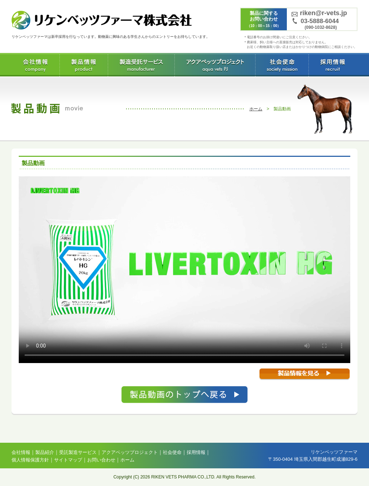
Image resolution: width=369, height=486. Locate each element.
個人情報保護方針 (30, 460)
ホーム (255, 108)
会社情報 (35, 64)
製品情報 (84, 64)
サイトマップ (68, 460)
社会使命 (281, 64)
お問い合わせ (101, 460)
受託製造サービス (141, 64)
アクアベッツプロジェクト (214, 64)
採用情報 (332, 64)
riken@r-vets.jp (323, 13)
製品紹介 (44, 452)
